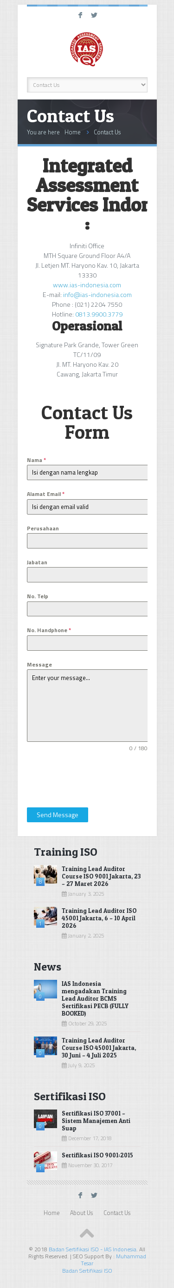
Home (72, 132)
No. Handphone (49, 630)
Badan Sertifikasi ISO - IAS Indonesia (92, 1249)
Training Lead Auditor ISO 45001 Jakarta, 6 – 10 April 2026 (99, 918)
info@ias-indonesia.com (97, 294)
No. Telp (37, 596)
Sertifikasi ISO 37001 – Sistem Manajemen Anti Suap (96, 1121)
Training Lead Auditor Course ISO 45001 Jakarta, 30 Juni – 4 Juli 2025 (99, 1048)
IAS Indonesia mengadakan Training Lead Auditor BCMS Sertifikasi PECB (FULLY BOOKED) (95, 998)
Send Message (57, 814)
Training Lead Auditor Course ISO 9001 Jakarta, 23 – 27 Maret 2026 (101, 876)
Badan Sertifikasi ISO (87, 1270)
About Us (81, 1213)
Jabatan (37, 562)
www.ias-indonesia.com (87, 285)
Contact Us (107, 132)
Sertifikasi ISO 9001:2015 (97, 1155)
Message (39, 664)
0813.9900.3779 (98, 314)
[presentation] (87, 777)
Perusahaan (43, 528)
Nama (36, 460)
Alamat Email (45, 493)
